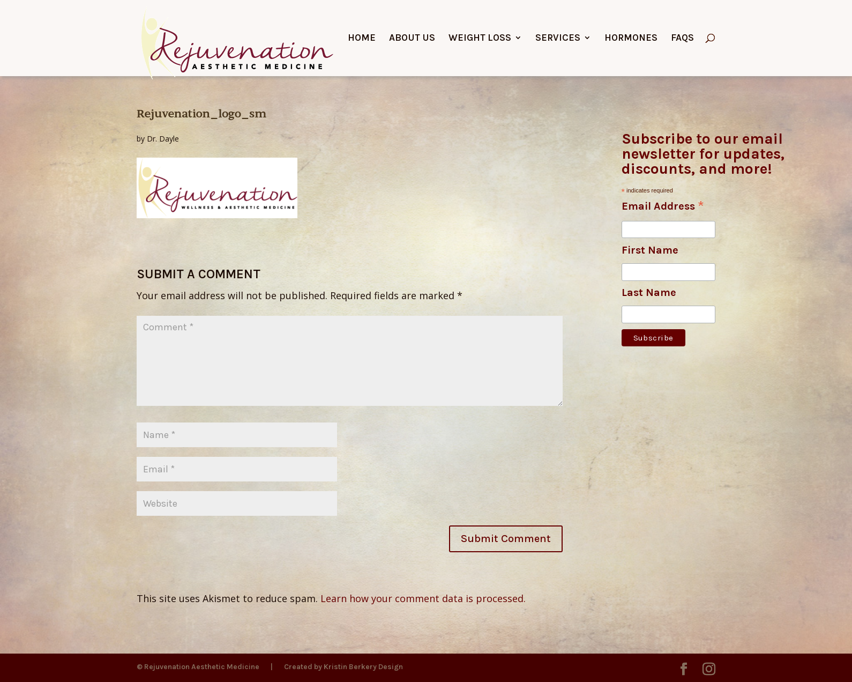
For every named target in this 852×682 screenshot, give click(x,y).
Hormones (630, 38)
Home (362, 38)
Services (557, 38)
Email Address (663, 207)
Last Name (649, 292)
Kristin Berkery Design (363, 666)
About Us (412, 38)
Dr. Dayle (163, 139)
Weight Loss (480, 38)
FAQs (682, 38)
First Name (650, 250)
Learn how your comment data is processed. (423, 598)
